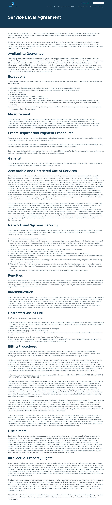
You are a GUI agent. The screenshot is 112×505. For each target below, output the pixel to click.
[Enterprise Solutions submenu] (76, 6)
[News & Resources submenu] (96, 6)
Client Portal (85, 3)
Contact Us (98, 3)
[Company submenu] (103, 6)
